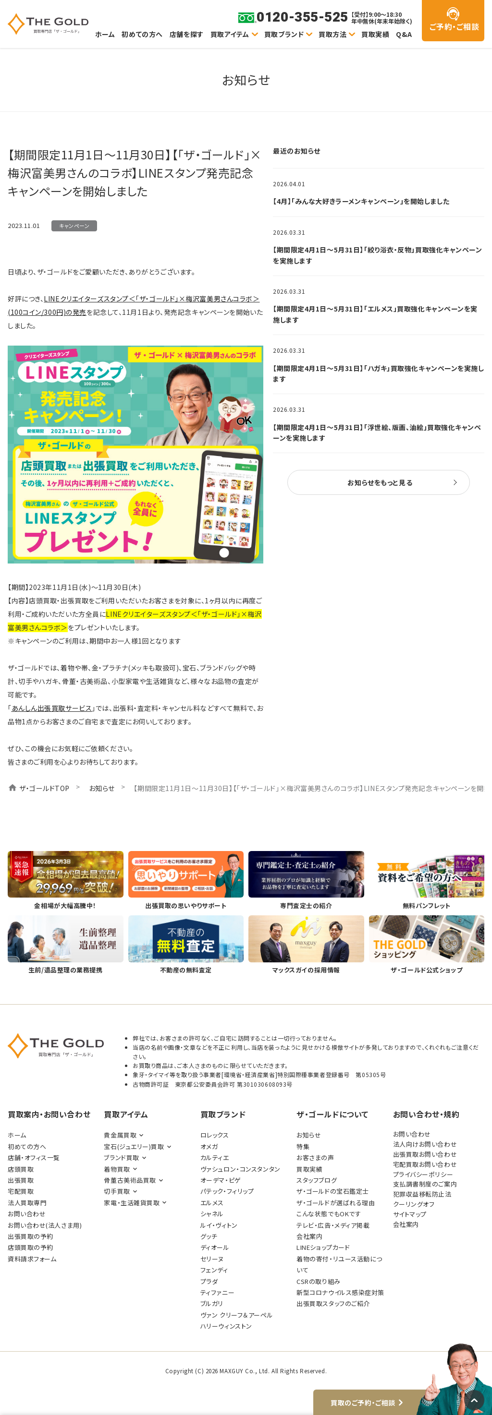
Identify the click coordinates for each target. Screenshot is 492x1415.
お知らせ (102, 788)
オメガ (209, 1146)
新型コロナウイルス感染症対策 (340, 1292)
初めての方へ (142, 34)
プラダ (209, 1281)
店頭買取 (21, 1169)
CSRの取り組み (318, 1281)
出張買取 (21, 1180)
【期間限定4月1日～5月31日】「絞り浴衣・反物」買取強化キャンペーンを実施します (377, 255)
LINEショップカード (323, 1247)
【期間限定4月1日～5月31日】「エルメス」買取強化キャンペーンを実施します (375, 314)
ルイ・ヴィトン (219, 1225)
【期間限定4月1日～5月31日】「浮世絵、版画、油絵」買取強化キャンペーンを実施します (377, 432)
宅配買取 (21, 1191)
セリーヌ (212, 1258)
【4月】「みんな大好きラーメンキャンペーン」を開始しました (361, 201)
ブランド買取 (121, 1157)
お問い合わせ (27, 1213)
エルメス (212, 1202)
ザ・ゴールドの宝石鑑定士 (332, 1191)
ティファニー (217, 1292)
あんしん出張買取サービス (52, 708)
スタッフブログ (316, 1180)
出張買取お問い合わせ (425, 1154)
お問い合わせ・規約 (426, 1114)
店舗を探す (187, 34)
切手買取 (117, 1191)
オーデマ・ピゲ (220, 1180)
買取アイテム (229, 34)
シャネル (212, 1213)
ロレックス (214, 1134)
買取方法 (332, 34)
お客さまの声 (315, 1157)
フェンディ (214, 1269)
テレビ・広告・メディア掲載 (332, 1225)
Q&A (404, 34)
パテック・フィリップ (227, 1191)
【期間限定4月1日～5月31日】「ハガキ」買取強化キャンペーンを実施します (378, 373)
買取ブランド (284, 34)
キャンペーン (74, 225)
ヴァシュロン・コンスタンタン (240, 1169)
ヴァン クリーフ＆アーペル (236, 1314)
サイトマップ (410, 1214)
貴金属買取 (120, 1134)
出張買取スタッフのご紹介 (333, 1303)
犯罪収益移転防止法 (422, 1194)
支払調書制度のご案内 (425, 1183)
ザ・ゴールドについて (332, 1114)
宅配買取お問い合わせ (425, 1164)
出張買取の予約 (30, 1236)
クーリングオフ (414, 1204)
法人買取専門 (27, 1202)
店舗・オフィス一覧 (34, 1157)
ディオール (215, 1247)
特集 (302, 1146)
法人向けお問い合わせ (425, 1144)
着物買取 (117, 1169)
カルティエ (214, 1157)
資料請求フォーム (32, 1258)
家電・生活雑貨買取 (132, 1202)
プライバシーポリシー (423, 1174)
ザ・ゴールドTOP (44, 788)
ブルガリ (211, 1303)
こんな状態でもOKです (328, 1213)
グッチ (209, 1236)
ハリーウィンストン (226, 1326)
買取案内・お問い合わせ (49, 1114)
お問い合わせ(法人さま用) (45, 1225)
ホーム (105, 34)
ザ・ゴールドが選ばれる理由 (335, 1202)
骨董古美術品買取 (130, 1180)
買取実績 (375, 34)
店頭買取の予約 (30, 1247)
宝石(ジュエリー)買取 (134, 1146)
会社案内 (309, 1236)
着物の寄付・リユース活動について (339, 1264)
